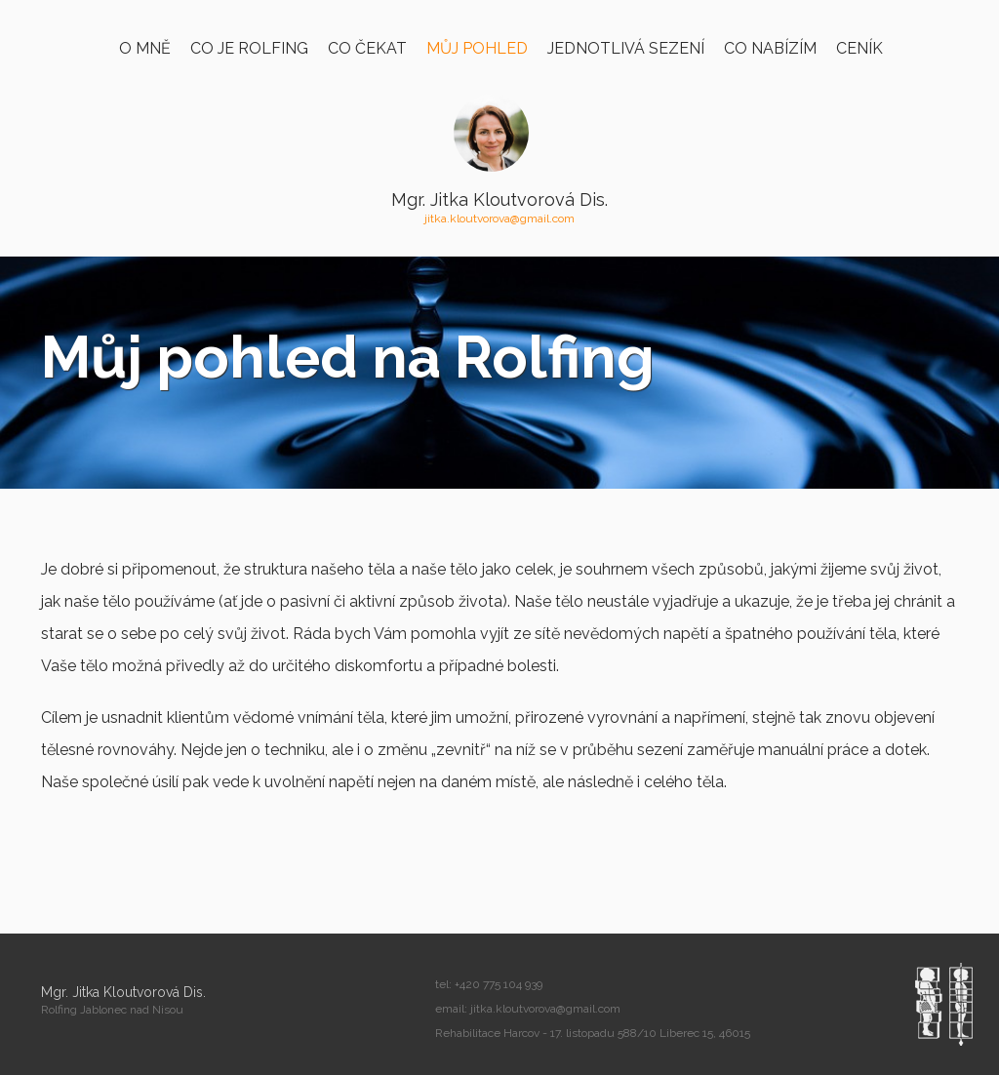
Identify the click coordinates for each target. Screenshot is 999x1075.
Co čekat (367, 48)
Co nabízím (770, 48)
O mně (145, 48)
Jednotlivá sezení (625, 48)
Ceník (859, 48)
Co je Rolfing (249, 48)
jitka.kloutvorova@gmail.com (499, 218)
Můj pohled (477, 48)
